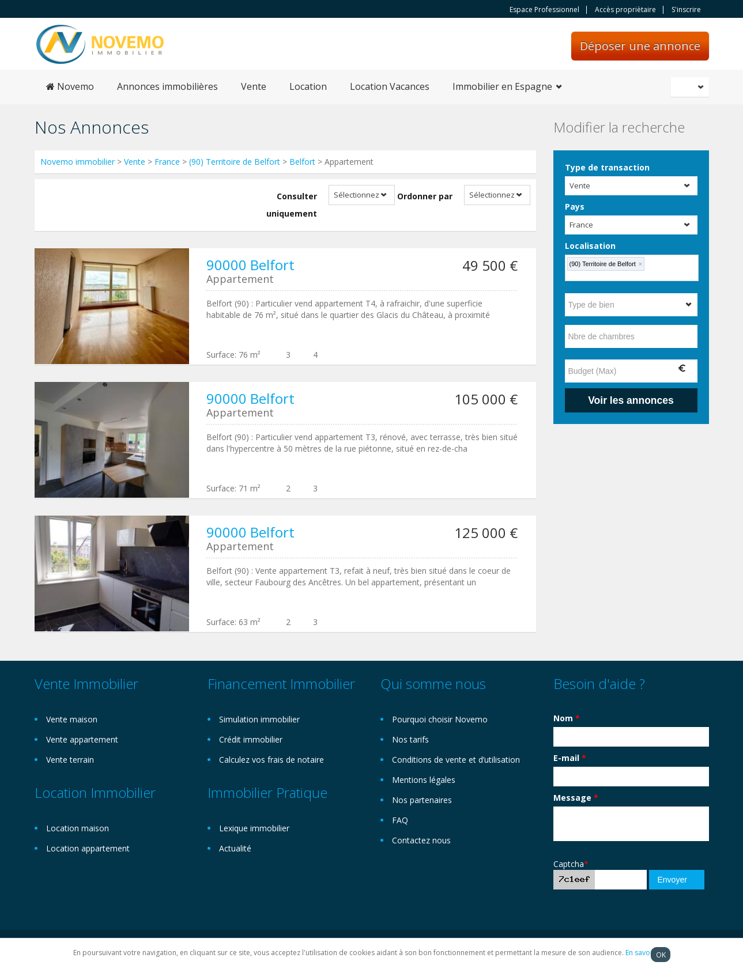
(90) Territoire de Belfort (234, 161)
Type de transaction (607, 167)
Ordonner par (424, 196)
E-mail (569, 757)
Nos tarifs (410, 739)
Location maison (77, 828)
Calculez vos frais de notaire (271, 759)
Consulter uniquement (291, 205)
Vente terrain (70, 759)
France (167, 161)
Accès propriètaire (625, 10)
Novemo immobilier (77, 161)
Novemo (70, 86)
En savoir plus (647, 952)
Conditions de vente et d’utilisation (456, 759)
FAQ (400, 820)
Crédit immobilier (250, 739)
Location (308, 86)
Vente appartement (82, 739)
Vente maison (71, 719)
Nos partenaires (422, 799)
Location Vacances (389, 86)
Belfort (302, 161)
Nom (566, 718)
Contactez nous (421, 840)
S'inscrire (686, 10)
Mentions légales (423, 779)
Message (575, 797)
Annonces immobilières (167, 86)
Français (692, 87)
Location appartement (88, 848)
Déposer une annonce (640, 46)
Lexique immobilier (254, 828)
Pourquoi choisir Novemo (440, 719)
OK (661, 954)
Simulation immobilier (259, 719)
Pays (574, 206)
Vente (253, 86)
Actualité (235, 848)
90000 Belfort (250, 264)
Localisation (590, 245)
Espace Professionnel (544, 10)
